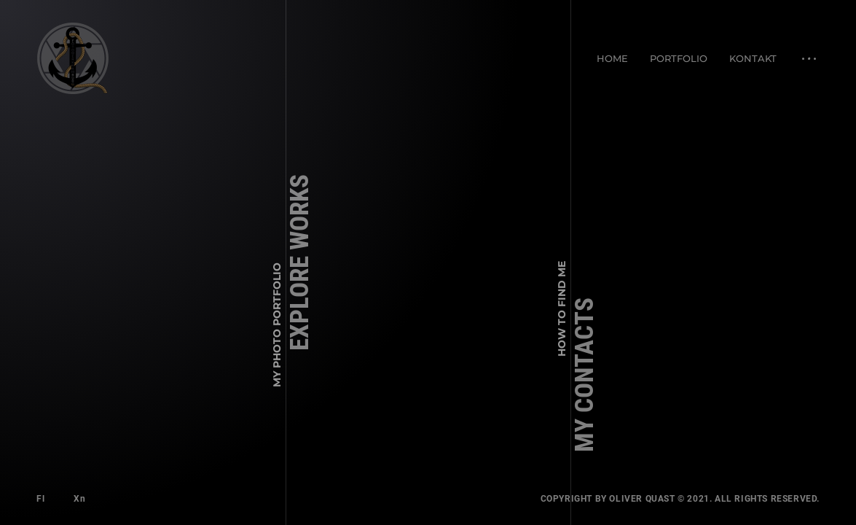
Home (612, 58)
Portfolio (678, 58)
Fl (40, 499)
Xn (79, 499)
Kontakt (753, 58)
